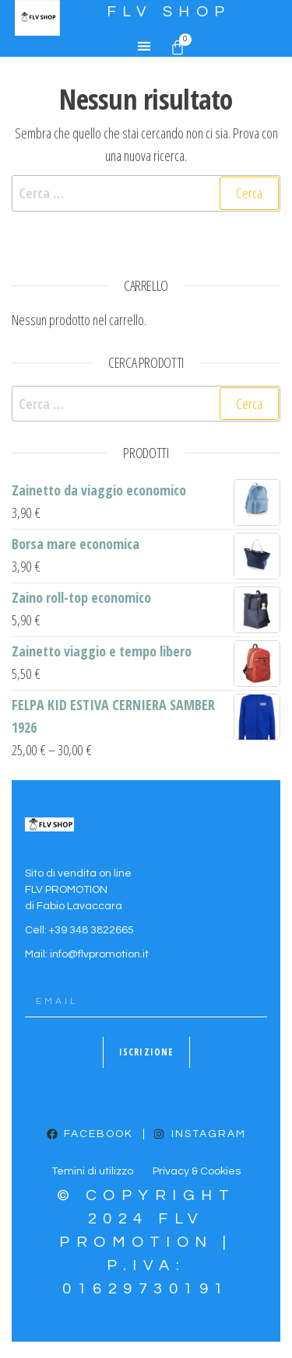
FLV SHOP (169, 11)
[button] (143, 46)
